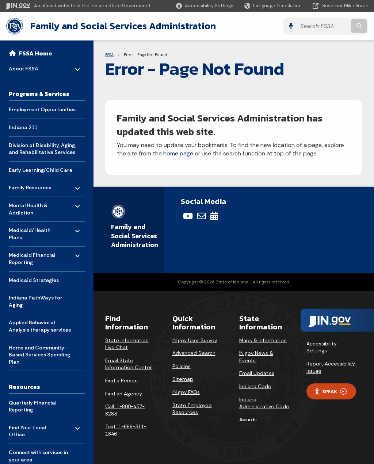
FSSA (109, 54)
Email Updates (256, 373)
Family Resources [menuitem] (30, 186)
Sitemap (182, 379)
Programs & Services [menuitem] (39, 94)
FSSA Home (35, 53)
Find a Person (121, 380)
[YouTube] (188, 216)
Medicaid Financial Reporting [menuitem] (32, 257)
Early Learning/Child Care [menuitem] (40, 170)
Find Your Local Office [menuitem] (30, 429)
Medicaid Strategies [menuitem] (34, 280)
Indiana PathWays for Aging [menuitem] (35, 301)
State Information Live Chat (127, 344)
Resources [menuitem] (24, 387)
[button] (204, 5)
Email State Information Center (128, 364)
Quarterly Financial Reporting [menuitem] (32, 406)
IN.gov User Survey (194, 340)
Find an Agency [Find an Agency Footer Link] (123, 393)
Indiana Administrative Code (264, 403)
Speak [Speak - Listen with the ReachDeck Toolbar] (330, 391)
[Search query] (324, 26)
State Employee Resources (192, 409)
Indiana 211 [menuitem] (23, 127)
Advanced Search (193, 353)
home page (178, 153)
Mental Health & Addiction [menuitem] (30, 207)
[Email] (201, 216)
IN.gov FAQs (186, 392)
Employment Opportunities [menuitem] (42, 109)
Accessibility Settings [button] (321, 347)
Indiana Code (255, 386)
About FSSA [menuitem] (30, 67)
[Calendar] (214, 216)
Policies (181, 366)
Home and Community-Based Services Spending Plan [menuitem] (39, 354)
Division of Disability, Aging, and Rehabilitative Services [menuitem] (42, 149)
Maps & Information (263, 340)
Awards (248, 419)
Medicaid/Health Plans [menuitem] (30, 232)
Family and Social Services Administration (122, 26)
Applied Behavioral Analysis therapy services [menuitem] (40, 326)
